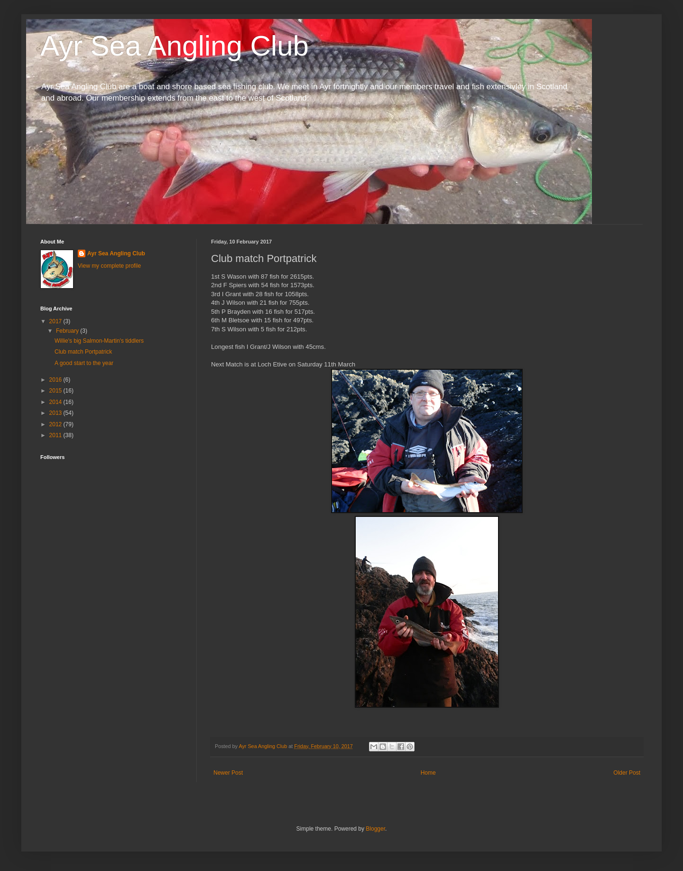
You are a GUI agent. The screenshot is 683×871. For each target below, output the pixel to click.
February (68, 331)
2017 (56, 321)
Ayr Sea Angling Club (174, 46)
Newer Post (228, 772)
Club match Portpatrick (83, 351)
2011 (56, 435)
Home (428, 772)
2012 (56, 424)
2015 (56, 390)
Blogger (375, 828)
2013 (56, 413)
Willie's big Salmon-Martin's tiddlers (99, 340)
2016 (56, 379)
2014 (56, 402)
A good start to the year (84, 363)
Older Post (626, 772)
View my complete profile (109, 265)
